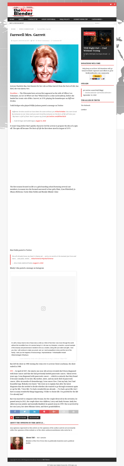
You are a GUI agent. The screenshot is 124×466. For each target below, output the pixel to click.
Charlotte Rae (20, 417)
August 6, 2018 (41, 121)
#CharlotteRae (60, 111)
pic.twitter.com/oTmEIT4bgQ (93, 90)
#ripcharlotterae (47, 258)
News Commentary (43, 40)
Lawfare (84, 109)
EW (11, 371)
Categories (97, 19)
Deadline (13, 93)
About (21, 19)
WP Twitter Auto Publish (54, 465)
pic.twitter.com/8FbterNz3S (56, 116)
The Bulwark (85, 105)
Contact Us (32, 19)
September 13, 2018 (89, 95)
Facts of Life (34, 417)
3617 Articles (41, 437)
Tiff (33, 40)
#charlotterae (36, 258)
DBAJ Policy (65, 19)
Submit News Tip (81, 19)
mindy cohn (34, 358)
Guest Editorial (49, 19)
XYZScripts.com (72, 465)
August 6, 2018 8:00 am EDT (21, 40)
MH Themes (46, 459)
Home (12, 19)
